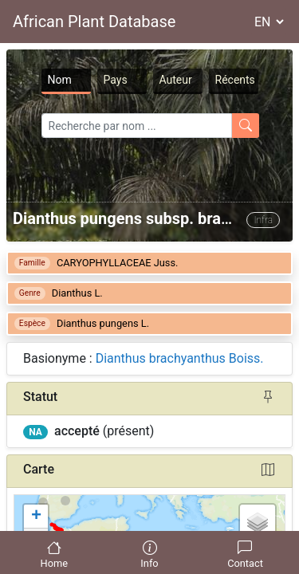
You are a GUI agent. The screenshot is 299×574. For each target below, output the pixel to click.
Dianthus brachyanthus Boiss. (180, 358)
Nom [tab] (60, 79)
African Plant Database (94, 21)
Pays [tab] (116, 79)
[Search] (136, 125)
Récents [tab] (235, 79)
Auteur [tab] (175, 79)
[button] (36, 517)
